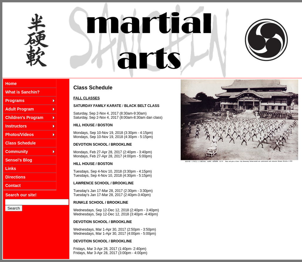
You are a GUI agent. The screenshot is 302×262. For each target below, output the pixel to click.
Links (10, 168)
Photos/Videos (19, 134)
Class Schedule (20, 143)
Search (13, 208)
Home (11, 83)
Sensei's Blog (18, 160)
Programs (14, 100)
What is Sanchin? (22, 92)
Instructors (16, 126)
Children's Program (24, 117)
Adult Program (19, 109)
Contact (13, 185)
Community (16, 151)
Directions (15, 177)
